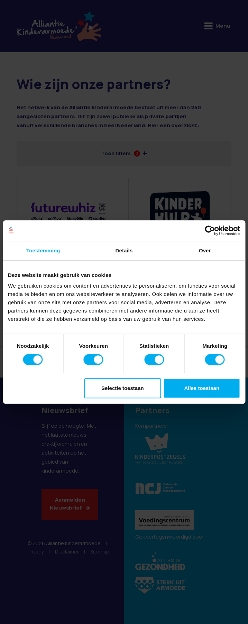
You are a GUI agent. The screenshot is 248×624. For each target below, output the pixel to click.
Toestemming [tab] (43, 250)
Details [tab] (124, 250)
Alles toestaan (201, 388)
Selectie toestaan (122, 388)
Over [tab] (205, 250)
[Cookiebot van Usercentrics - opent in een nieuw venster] (210, 230)
